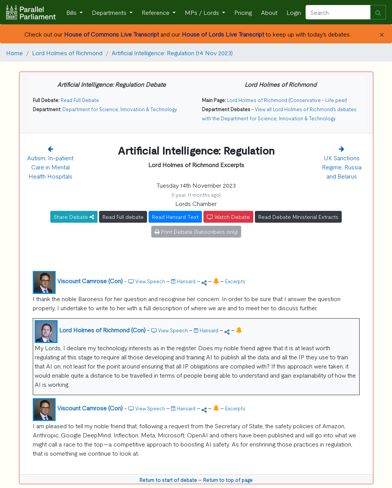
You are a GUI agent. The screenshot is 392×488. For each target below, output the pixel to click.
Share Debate (74, 216)
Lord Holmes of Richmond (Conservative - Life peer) (287, 100)
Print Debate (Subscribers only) (196, 231)
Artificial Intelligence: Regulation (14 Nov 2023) (172, 52)
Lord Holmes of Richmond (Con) (102, 329)
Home (14, 52)
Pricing (243, 12)
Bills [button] (72, 12)
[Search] (338, 12)
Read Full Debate (80, 100)
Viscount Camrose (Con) (90, 280)
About (269, 12)
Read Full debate (123, 216)
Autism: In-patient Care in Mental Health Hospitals (50, 166)
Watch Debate (228, 216)
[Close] (381, 34)
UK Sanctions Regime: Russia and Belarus (342, 166)
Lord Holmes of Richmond (67, 52)
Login (293, 12)
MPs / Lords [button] (203, 12)
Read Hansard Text (175, 216)
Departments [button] (110, 12)
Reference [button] (156, 12)
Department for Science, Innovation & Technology (119, 109)
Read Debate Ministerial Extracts (298, 216)
